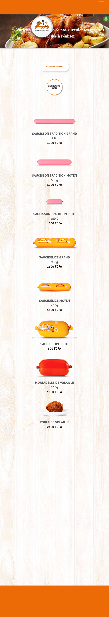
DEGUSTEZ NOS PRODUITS (54, 67)
